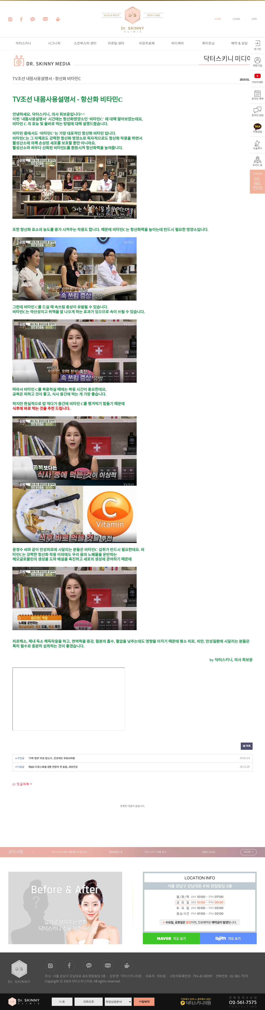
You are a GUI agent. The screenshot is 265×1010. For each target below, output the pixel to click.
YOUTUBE (257, 82)
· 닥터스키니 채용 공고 (154, 852)
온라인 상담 (258, 115)
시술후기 (257, 148)
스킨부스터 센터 (85, 43)
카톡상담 (257, 132)
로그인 (257, 49)
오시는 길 (257, 165)
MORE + (248, 852)
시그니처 (54, 43)
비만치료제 (147, 43)
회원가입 (257, 65)
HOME (217, 19)
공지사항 (15, 852)
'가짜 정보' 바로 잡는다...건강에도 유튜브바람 (51, 758)
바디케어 (177, 43)
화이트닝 (208, 43)
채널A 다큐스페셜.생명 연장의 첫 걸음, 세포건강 (53, 767)
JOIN (254, 19)
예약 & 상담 (239, 43)
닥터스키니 (23, 43)
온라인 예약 (258, 99)
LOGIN (236, 19)
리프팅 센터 (116, 43)
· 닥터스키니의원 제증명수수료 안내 (68, 852)
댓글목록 (20, 784)
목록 (247, 746)
